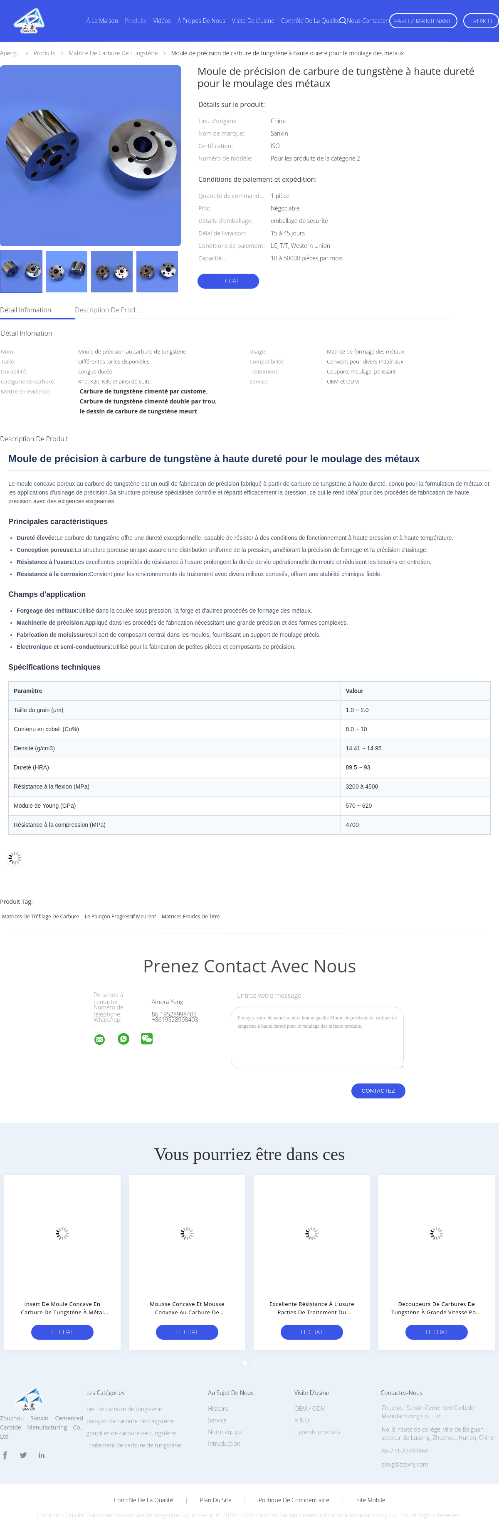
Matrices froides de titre (191, 916)
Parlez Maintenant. (423, 21)
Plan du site (216, 1500)
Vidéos (162, 21)
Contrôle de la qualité (311, 21)
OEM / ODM (310, 1408)
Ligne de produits (317, 1432)
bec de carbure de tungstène (124, 1409)
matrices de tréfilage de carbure (40, 916)
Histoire (218, 1408)
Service (217, 1420)
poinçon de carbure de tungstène (130, 1421)
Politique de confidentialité (294, 1500)
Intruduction (224, 1443)
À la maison (102, 21)
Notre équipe (225, 1432)
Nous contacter (367, 21)
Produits (136, 21)
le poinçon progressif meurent (120, 916)
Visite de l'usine (253, 21)
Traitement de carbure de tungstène (133, 1445)
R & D (301, 1420)
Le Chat (228, 281)
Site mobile (370, 1500)
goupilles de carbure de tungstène (131, 1433)
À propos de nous (201, 21)
